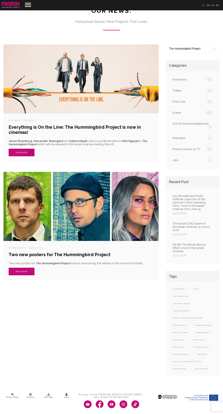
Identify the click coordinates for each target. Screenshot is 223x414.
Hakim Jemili (198, 340)
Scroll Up (30, 395)
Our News (111, 10)
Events (192, 112)
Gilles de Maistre (181, 311)
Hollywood (192, 79)
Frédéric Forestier (203, 325)
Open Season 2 (180, 325)
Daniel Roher (179, 289)
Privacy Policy (12, 395)
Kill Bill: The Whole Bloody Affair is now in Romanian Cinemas (192, 250)
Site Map (48, 395)
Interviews (192, 137)
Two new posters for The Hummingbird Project (59, 254)
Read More (21, 152)
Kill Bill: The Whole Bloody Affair (188, 318)
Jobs (192, 160)
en (208, 5)
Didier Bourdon (203, 332)
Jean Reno (202, 354)
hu (213, 5)
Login (66, 395)
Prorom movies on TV (192, 148)
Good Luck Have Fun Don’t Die (187, 361)
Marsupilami (179, 347)
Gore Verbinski (180, 369)
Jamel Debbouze (181, 354)
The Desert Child (181, 296)
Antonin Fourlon (180, 332)
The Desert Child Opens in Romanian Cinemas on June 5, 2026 (192, 229)
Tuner (196, 289)
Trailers (192, 90)
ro (217, 5)
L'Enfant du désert (181, 303)
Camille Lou (178, 340)
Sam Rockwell (201, 369)
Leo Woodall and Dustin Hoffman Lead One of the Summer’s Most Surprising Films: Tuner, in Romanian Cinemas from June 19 (192, 204)
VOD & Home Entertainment (192, 125)
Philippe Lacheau (201, 347)
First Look (192, 101)
